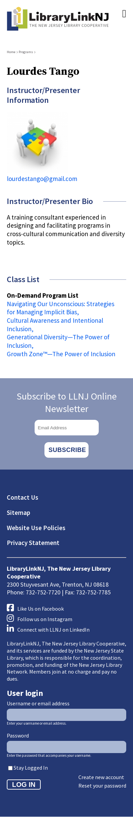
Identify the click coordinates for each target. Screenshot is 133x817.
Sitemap (18, 512)
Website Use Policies (36, 528)
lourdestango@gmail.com (42, 179)
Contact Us (22, 497)
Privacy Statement (33, 543)
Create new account (101, 777)
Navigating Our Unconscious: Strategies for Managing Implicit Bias (60, 308)
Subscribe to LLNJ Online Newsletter (67, 402)
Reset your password (102, 785)
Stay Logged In (31, 767)
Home (11, 52)
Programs (26, 52)
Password (18, 735)
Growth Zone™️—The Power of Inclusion (61, 354)
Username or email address (38, 703)
